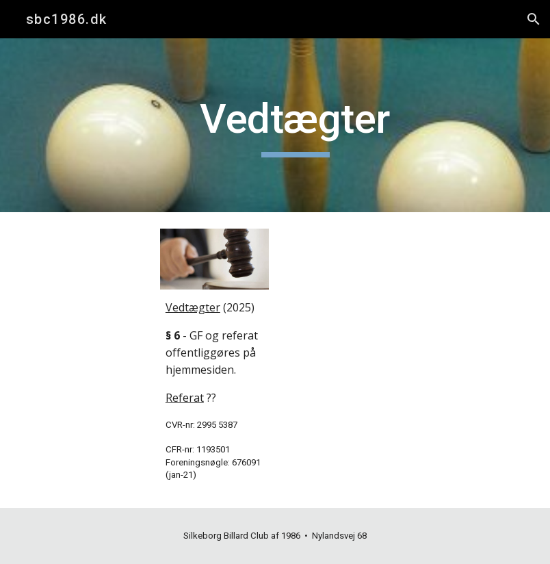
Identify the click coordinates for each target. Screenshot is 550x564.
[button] (533, 19)
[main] (295, 125)
